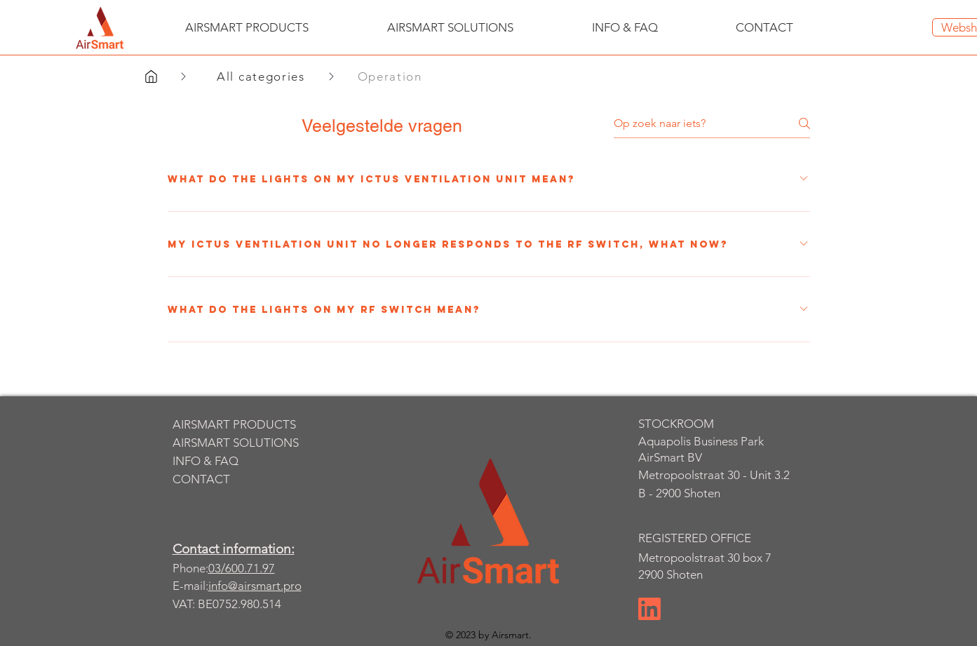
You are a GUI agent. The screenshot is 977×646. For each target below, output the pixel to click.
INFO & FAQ (205, 461)
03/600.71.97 (241, 568)
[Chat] (649, 609)
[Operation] (394, 76)
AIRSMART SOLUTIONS (236, 443)
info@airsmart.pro (255, 586)
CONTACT (201, 479)
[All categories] (262, 76)
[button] (247, 27)
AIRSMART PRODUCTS (234, 424)
